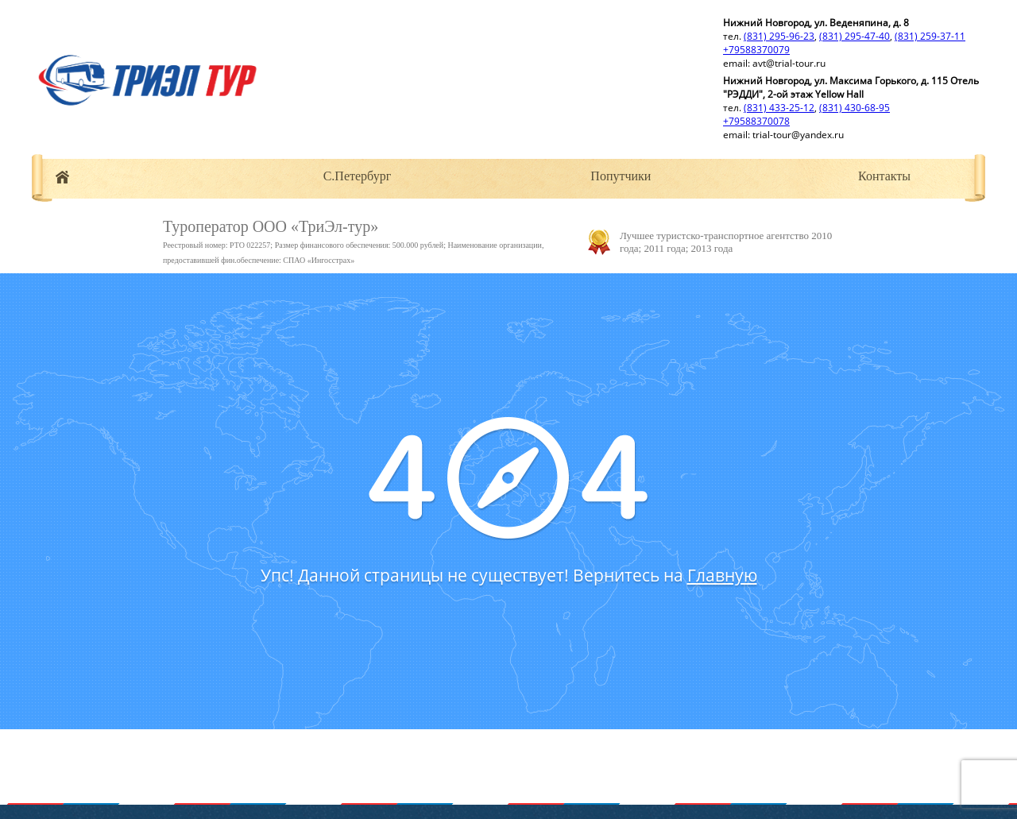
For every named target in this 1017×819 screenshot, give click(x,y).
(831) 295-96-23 (779, 36)
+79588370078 (756, 121)
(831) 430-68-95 (854, 107)
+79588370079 (756, 49)
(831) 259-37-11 (930, 36)
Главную (722, 575)
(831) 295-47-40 (854, 36)
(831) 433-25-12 (779, 107)
